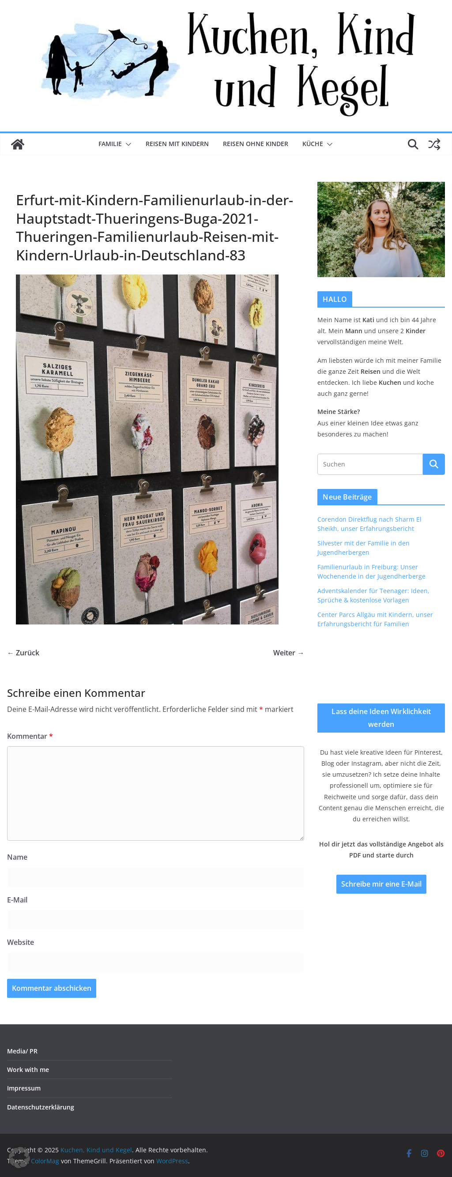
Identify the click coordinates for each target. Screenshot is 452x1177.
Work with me (28, 1069)
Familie (110, 143)
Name (17, 857)
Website (20, 942)
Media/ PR (22, 1051)
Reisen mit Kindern (177, 143)
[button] (127, 144)
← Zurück (23, 653)
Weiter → (288, 653)
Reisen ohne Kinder (255, 143)
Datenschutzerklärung (40, 1107)
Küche (312, 143)
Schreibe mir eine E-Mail (381, 884)
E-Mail (17, 900)
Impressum (24, 1088)
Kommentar (30, 736)
